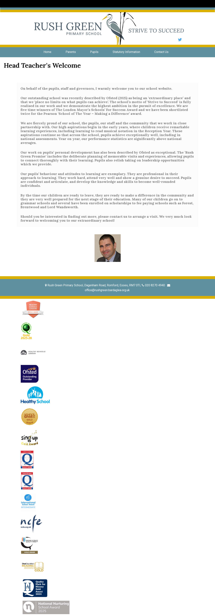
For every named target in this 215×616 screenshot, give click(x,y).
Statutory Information (126, 52)
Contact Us (161, 52)
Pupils (94, 52)
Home (47, 52)
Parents (71, 52)
